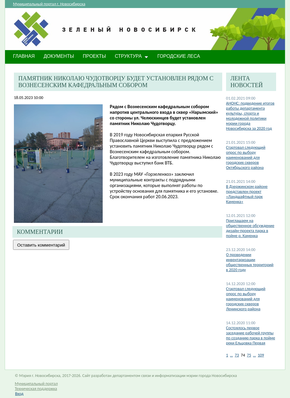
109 (261, 355)
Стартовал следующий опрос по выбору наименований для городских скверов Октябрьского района (245, 157)
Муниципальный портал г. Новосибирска (49, 4)
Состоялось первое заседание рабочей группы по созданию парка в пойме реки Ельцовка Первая (250, 335)
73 (237, 355)
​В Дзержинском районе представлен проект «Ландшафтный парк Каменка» (247, 194)
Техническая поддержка (36, 388)
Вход (19, 393)
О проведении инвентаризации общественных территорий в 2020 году (249, 262)
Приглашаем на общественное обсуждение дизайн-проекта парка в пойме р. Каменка (250, 228)
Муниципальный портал (36, 383)
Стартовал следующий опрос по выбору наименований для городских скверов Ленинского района (245, 298)
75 (249, 355)
